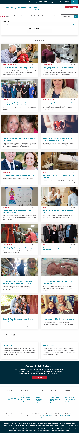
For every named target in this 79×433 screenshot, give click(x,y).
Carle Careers (68, 392)
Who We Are (53, 392)
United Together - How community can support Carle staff (17, 212)
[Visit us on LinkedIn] (12, 399)
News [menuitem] (40, 1)
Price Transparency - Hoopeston (31, 429)
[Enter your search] (69, 16)
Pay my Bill (23, 395)
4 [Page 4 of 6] (14, 334)
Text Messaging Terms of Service (39, 423)
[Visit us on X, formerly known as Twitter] (9, 399)
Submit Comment (10, 396)
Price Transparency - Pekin (47, 430)
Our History (53, 395)
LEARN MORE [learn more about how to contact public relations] (39, 377)
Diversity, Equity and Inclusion (55, 400)
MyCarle (23, 401)
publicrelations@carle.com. (52, 373)
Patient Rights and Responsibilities (47, 425)
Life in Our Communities (70, 399)
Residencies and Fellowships (39, 400)
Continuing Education (40, 402)
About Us (8, 345)
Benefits (67, 401)
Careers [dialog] (54, 16)
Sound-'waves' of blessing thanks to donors (58, 319)
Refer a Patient (39, 392)
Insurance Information (25, 397)
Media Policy (48, 345)
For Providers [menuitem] (52, 1)
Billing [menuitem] (45, 1)
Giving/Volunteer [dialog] (43, 15)
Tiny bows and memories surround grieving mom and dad (58, 282)
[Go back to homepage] (4, 16)
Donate (52, 405)
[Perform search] (76, 16)
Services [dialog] (22, 15)
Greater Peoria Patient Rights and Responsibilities (23, 425)
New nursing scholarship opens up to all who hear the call (19, 139)
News (44, 172)
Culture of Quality (49, 99)
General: (7, 2)
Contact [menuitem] (67, 1)
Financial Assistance (25, 399)
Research (37, 397)
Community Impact (54, 397)
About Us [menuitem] (35, 1)
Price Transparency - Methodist (30, 430)
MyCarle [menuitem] (73, 1)
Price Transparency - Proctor (62, 430)
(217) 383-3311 (12, 393)
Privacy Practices (53, 423)
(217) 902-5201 (34, 373)
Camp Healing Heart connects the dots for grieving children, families (18, 320)
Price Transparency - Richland (49, 429)
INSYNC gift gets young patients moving (17, 248)
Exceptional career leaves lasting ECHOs (18, 68)
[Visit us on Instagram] (18, 399)
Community (6, 99)
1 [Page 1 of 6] (6, 334)
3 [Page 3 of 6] (11, 334)
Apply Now (67, 403)
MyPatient (38, 405)
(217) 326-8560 (47, 416)
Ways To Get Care (71, 7)
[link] (19, 53)
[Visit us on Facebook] (6, 399)
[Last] (23, 335)
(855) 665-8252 (65, 416)
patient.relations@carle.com (39, 418)
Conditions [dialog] (14, 15)
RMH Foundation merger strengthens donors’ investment (59, 249)
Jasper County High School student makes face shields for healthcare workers (18, 104)
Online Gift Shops (25, 403)
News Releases (7, 244)
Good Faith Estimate (39, 427)
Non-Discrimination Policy (66, 423)
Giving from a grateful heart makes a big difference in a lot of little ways (57, 139)
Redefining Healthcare (10, 64)
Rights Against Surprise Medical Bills (67, 425)
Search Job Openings (70, 395)
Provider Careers (39, 395)
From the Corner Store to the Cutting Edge (18, 175)
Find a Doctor (24, 392)
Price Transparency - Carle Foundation (12, 429)
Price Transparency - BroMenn (66, 429)
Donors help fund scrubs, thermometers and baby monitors (58, 176)
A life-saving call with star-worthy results (58, 103)
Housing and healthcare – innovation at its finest (58, 212)
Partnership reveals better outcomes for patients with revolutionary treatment (17, 282)
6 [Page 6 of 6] (19, 334)
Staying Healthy (48, 64)
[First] (3, 335)
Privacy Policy (26, 423)
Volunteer (52, 407)
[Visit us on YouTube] (15, 399)
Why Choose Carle (69, 397)
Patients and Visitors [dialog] (31, 16)
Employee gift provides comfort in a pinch (58, 68)
